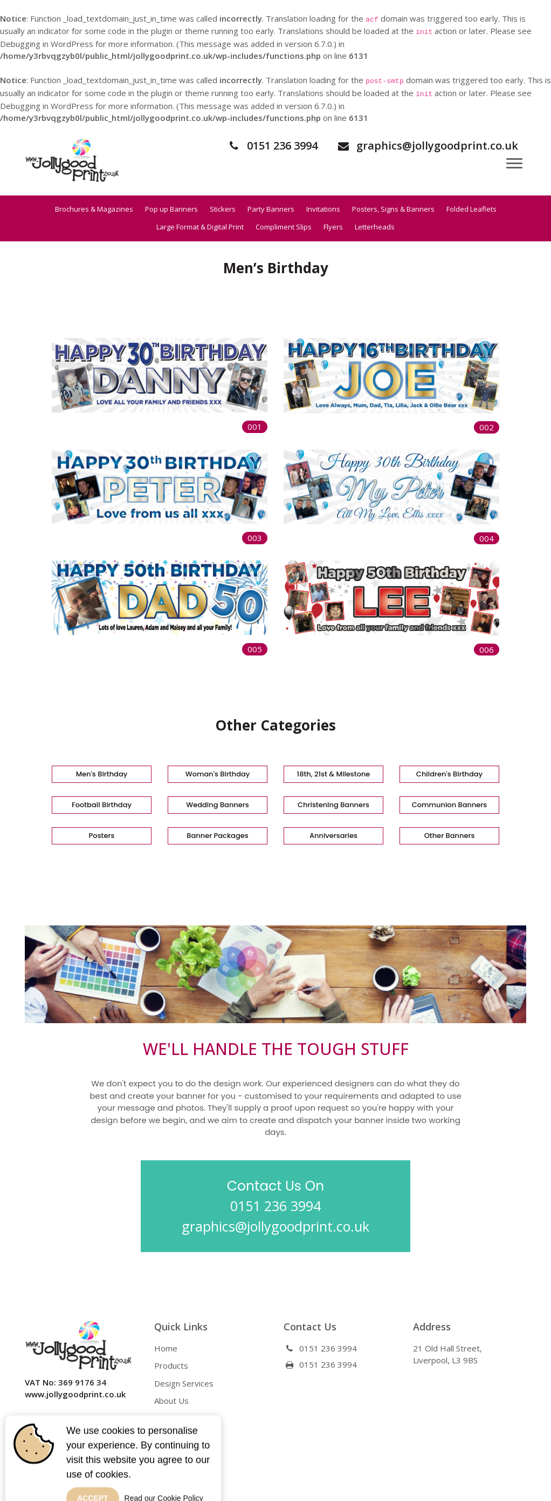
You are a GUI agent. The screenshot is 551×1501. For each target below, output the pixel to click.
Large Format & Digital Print (200, 227)
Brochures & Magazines (94, 209)
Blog (162, 1418)
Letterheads (375, 227)
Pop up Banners (171, 209)
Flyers (333, 227)
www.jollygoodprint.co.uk (75, 1394)
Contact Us (174, 1435)
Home (165, 1348)
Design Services (183, 1383)
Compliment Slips (284, 227)
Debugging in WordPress (46, 43)
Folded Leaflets (471, 209)
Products (171, 1365)
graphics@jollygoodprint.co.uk (427, 145)
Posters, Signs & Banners (393, 209)
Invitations (323, 209)
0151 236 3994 (272, 145)
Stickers (223, 209)
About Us (171, 1400)
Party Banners (270, 209)
